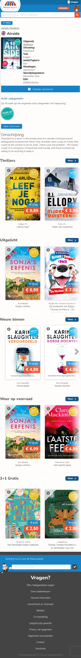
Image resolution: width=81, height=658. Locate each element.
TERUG (7, 23)
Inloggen (74, 2)
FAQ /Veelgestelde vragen (40, 585)
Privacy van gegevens (40, 629)
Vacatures (40, 648)
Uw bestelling (40, 617)
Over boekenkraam (40, 591)
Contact (40, 642)
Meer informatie (11, 126)
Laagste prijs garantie (40, 623)
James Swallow (10, 28)
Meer (70, 160)
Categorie (63, 8)
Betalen (40, 610)
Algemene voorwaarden (40, 636)
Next (76, 192)
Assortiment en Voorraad (40, 604)
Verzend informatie (40, 598)
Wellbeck (28, 44)
